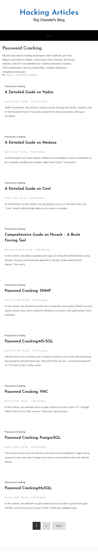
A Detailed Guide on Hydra (29, 92)
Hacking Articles (49, 13)
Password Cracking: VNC (26, 392)
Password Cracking (15, 86)
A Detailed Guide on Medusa (31, 143)
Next (59, 525)
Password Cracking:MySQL (28, 488)
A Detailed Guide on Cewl (28, 189)
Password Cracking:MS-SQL (29, 341)
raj (26, 101)
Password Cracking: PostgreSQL (33, 438)
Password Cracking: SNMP (28, 291)
